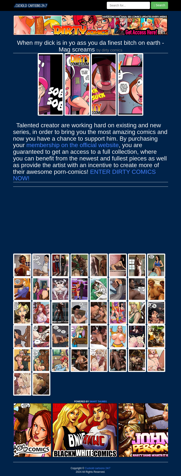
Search (159, 5)
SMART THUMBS (98, 401)
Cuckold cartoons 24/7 (97, 468)
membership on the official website (72, 145)
